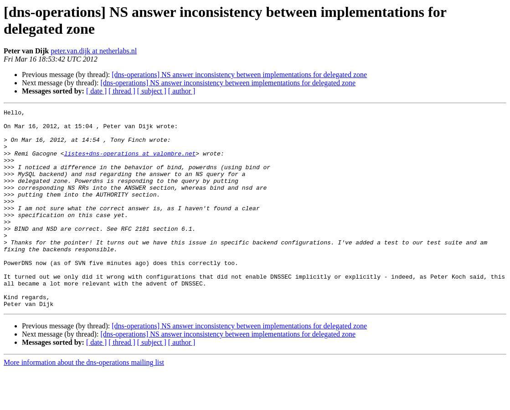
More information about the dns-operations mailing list (84, 402)
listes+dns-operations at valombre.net (130, 163)
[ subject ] (151, 91)
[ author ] (182, 91)
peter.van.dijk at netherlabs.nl (94, 51)
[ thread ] (121, 91)
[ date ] (96, 91)
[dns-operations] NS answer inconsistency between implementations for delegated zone (239, 74)
